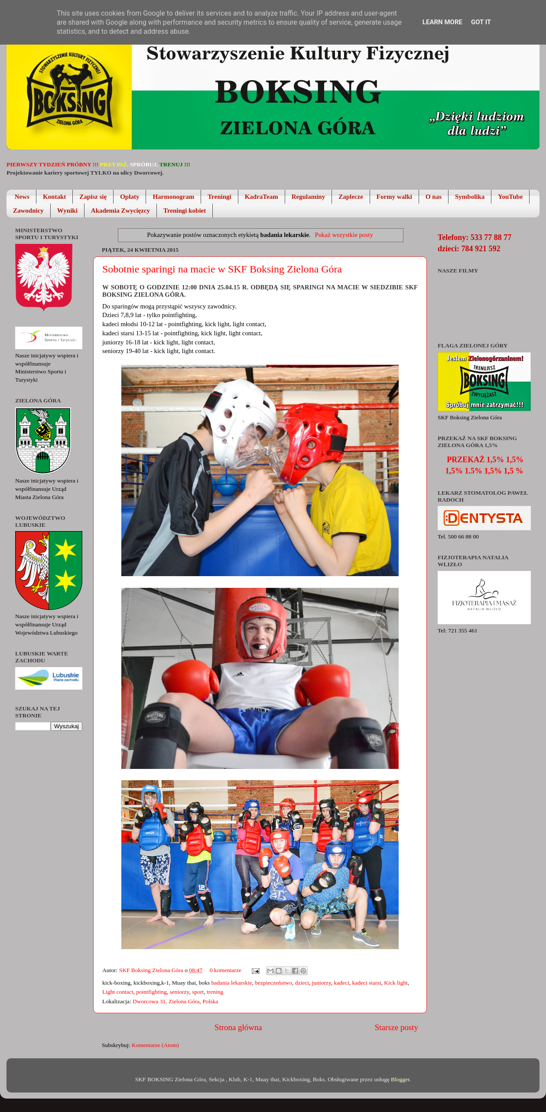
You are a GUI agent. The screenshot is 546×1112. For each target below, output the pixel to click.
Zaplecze (350, 196)
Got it (481, 22)
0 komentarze (225, 970)
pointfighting (151, 992)
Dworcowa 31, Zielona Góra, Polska (175, 1001)
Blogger (400, 1079)
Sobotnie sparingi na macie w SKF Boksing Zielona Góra (222, 269)
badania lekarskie (231, 982)
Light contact (117, 992)
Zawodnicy (28, 210)
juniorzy (321, 982)
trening (215, 992)
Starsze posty (396, 1027)
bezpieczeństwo (273, 982)
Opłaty (129, 196)
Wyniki (67, 210)
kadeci (341, 982)
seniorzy (179, 992)
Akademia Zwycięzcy (120, 210)
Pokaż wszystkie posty (344, 234)
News (22, 196)
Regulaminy (308, 196)
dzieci (302, 982)
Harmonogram (173, 196)
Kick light (395, 982)
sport (198, 992)
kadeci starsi (366, 982)
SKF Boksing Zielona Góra (152, 970)
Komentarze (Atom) (155, 1045)
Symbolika (469, 196)
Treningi (219, 196)
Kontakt (54, 196)
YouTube (510, 196)
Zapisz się (93, 196)
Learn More (442, 22)
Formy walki (394, 196)
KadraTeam (261, 196)
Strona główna (238, 1027)
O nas (434, 196)
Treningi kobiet (184, 210)
